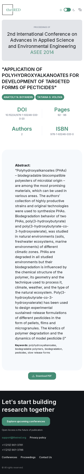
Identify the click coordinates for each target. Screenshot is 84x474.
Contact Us (45, 457)
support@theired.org (14, 437)
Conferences (9, 457)
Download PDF (42, 376)
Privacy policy (38, 437)
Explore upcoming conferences (26, 421)
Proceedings (28, 457)
